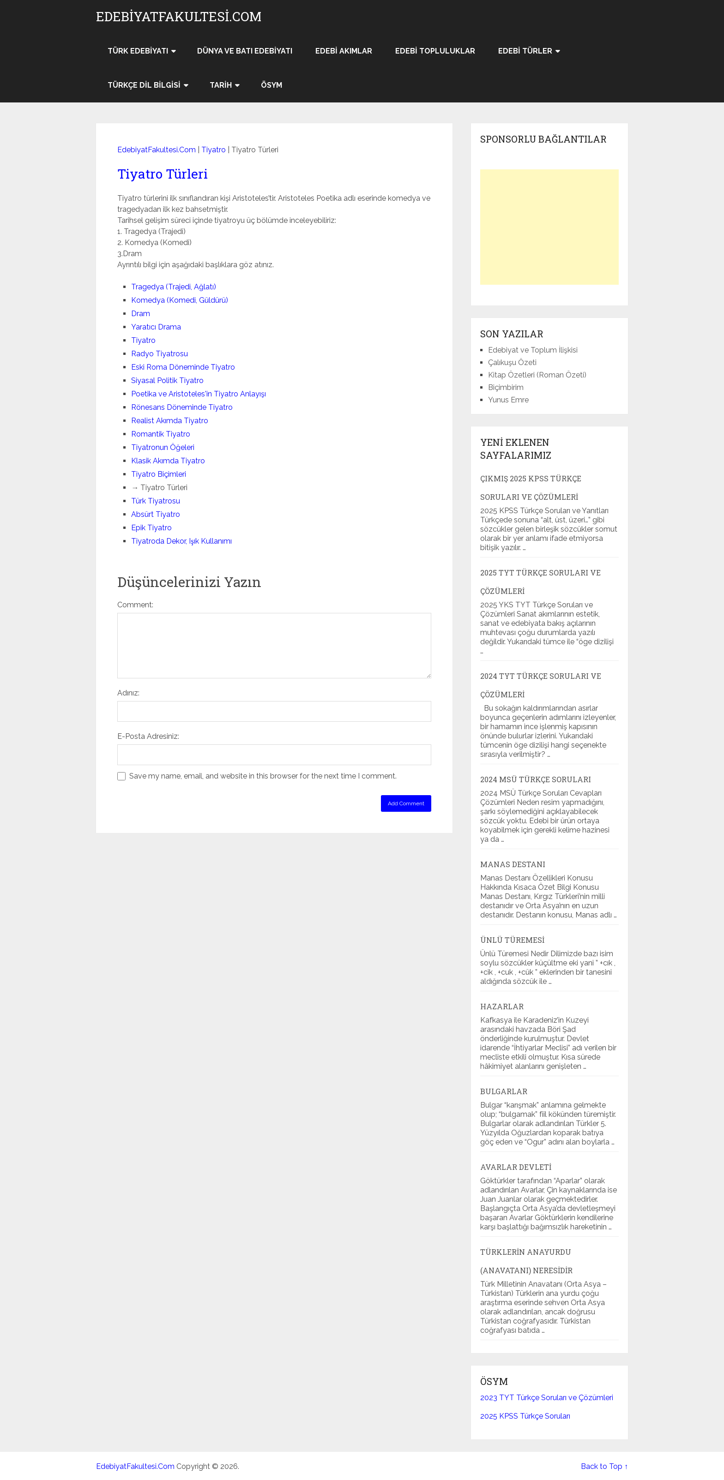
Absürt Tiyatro (155, 514)
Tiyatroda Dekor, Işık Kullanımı (181, 541)
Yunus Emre (508, 399)
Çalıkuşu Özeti (512, 362)
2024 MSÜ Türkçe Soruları (535, 779)
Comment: (135, 604)
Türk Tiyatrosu (155, 501)
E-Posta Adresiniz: (148, 736)
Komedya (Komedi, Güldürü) (179, 300)
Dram (140, 313)
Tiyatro (213, 149)
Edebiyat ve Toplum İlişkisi (533, 350)
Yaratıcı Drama (156, 327)
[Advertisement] (549, 227)
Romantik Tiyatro (160, 434)
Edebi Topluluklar (435, 51)
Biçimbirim (506, 387)
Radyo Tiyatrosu (159, 353)
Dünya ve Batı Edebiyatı (244, 51)
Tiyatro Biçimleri (158, 474)
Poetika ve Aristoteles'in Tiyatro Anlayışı (198, 393)
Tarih (221, 85)
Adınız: (128, 693)
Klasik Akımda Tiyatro (168, 460)
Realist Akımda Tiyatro (169, 420)
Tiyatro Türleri (162, 173)
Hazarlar (502, 1006)
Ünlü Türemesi (512, 940)
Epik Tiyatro (151, 527)
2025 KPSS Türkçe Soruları (525, 1416)
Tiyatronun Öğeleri (162, 447)
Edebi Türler (525, 51)
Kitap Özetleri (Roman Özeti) (537, 375)
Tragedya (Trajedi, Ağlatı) (173, 286)
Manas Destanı (512, 864)
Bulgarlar (503, 1091)
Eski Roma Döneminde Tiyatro (183, 367)
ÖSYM (271, 85)
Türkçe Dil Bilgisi (144, 85)
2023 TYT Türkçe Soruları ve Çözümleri (546, 1397)
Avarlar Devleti (515, 1167)
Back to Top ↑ (604, 1466)
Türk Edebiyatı (138, 51)
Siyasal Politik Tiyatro (167, 380)
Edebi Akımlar (343, 51)
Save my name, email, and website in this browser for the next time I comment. (263, 776)
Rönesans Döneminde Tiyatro (182, 407)
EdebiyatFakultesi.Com (178, 16)
